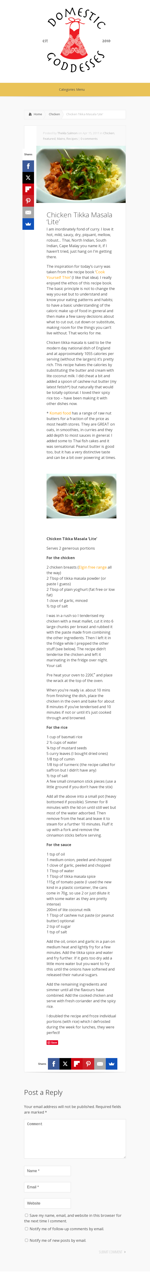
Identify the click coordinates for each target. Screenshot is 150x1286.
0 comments (89, 139)
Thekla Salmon (67, 133)
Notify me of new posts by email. (58, 1247)
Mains (61, 139)
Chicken (54, 114)
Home (38, 114)
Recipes (72, 139)
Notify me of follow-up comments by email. (67, 1236)
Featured (49, 139)
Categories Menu (75, 89)
